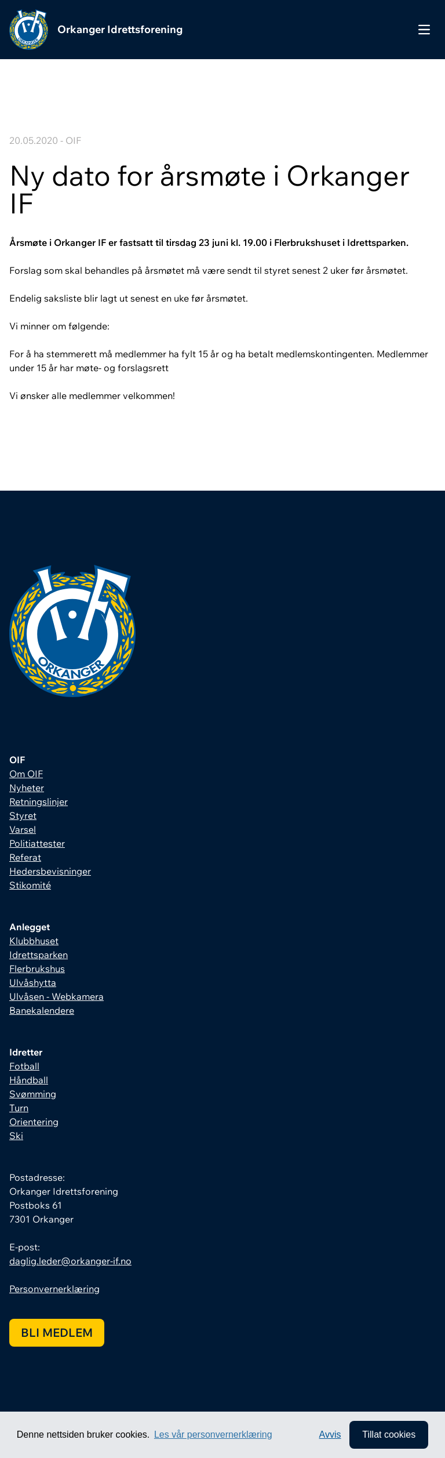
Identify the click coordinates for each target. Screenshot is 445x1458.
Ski (16, 1135)
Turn (18, 1108)
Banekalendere (41, 1010)
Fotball (24, 1066)
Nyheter (26, 787)
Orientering (34, 1121)
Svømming (32, 1094)
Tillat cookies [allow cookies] (388, 1434)
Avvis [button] (330, 1434)
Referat (25, 857)
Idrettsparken (38, 954)
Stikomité (30, 885)
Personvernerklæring (54, 1288)
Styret (23, 815)
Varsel (22, 829)
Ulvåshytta (32, 982)
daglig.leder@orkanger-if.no (70, 1261)
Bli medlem (57, 1332)
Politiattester (37, 843)
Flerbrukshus (37, 968)
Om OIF (26, 773)
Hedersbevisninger (50, 871)
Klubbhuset (34, 940)
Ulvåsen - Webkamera (56, 996)
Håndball (28, 1080)
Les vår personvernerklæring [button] (213, 1434)
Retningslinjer (38, 801)
